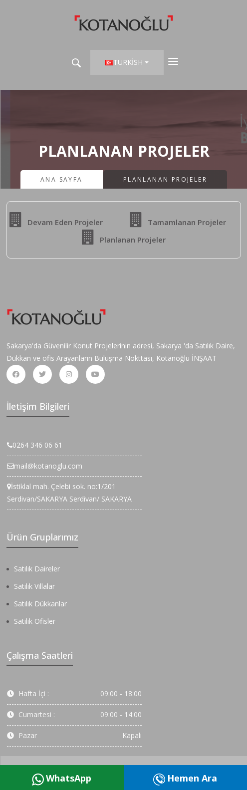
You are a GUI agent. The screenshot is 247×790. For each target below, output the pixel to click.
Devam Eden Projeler (56, 219)
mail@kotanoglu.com (44, 466)
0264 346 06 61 (34, 445)
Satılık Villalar (34, 586)
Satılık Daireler (37, 568)
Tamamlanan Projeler (178, 219)
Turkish (124, 62)
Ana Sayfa (61, 179)
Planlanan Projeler (124, 237)
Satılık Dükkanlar (40, 603)
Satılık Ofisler (34, 621)
